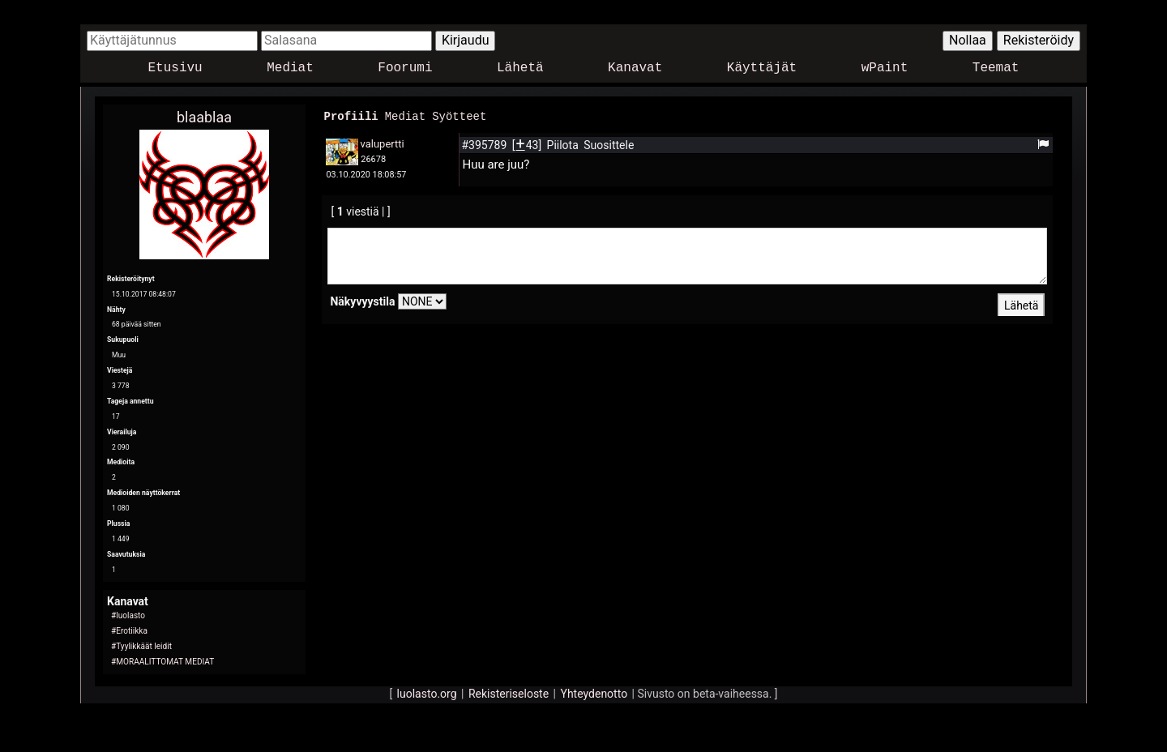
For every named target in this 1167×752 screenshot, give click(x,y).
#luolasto (128, 615)
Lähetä (520, 68)
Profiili (350, 115)
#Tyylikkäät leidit (141, 646)
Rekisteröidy (1038, 40)
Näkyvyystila (362, 300)
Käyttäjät (762, 68)
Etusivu (175, 68)
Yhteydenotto (594, 693)
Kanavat (635, 68)
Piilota (564, 144)
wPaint (884, 68)
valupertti (382, 143)
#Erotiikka (129, 630)
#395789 (485, 144)
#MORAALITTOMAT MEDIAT (162, 661)
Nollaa (967, 40)
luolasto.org (427, 693)
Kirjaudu (465, 40)
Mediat (290, 68)
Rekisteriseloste (508, 693)
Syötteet (459, 115)
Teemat (996, 68)
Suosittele (609, 144)
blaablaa (204, 117)
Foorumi (405, 68)
